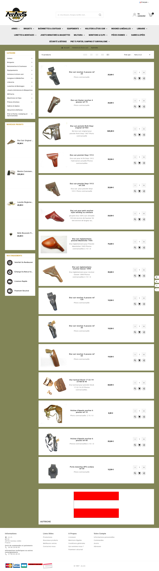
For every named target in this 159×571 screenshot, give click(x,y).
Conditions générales (76, 543)
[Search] (100, 15)
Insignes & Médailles (15, 78)
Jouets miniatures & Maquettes (20, 90)
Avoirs (96, 543)
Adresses (97, 546)
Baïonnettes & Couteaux (17, 66)
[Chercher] (76, 15)
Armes (9, 58)
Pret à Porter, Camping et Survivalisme (17, 115)
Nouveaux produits (50, 540)
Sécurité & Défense (15, 110)
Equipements (12, 70)
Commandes (99, 540)
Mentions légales (75, 540)
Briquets (10, 62)
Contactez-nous (49, 546)
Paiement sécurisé (75, 549)
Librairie (10, 82)
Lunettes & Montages (15, 86)
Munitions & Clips (14, 98)
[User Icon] (139, 15)
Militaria (10, 94)
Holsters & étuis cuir (15, 74)
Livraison (72, 537)
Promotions (47, 537)
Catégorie (11, 53)
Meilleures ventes (50, 543)
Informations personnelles (104, 537)
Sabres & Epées (13, 106)
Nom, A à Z (142, 54)
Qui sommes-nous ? (76, 546)
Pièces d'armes (13, 102)
